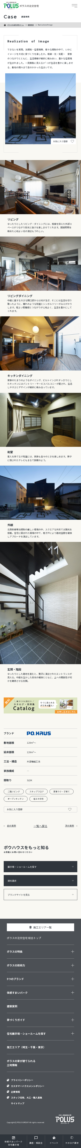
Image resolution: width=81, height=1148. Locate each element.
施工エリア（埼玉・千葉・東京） (26, 1047)
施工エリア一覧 (42, 927)
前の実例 (10, 825)
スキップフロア (36, 791)
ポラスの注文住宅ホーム (15, 25)
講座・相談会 (36, 1142)
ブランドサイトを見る (40, 894)
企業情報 (15, 1091)
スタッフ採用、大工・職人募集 (26, 1097)
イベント (53, 1142)
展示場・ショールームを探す (40, 866)
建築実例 (31, 25)
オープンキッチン (16, 798)
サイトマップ (17, 1103)
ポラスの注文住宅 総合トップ (24, 938)
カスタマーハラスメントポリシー (27, 1086)
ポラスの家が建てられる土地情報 (21, 1063)
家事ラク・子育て (61, 791)
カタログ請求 (72, 1142)
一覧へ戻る (40, 826)
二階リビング (14, 791)
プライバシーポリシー (22, 1080)
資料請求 (40, 880)
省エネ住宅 (38, 798)
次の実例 (71, 825)
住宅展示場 (13, 1143)
